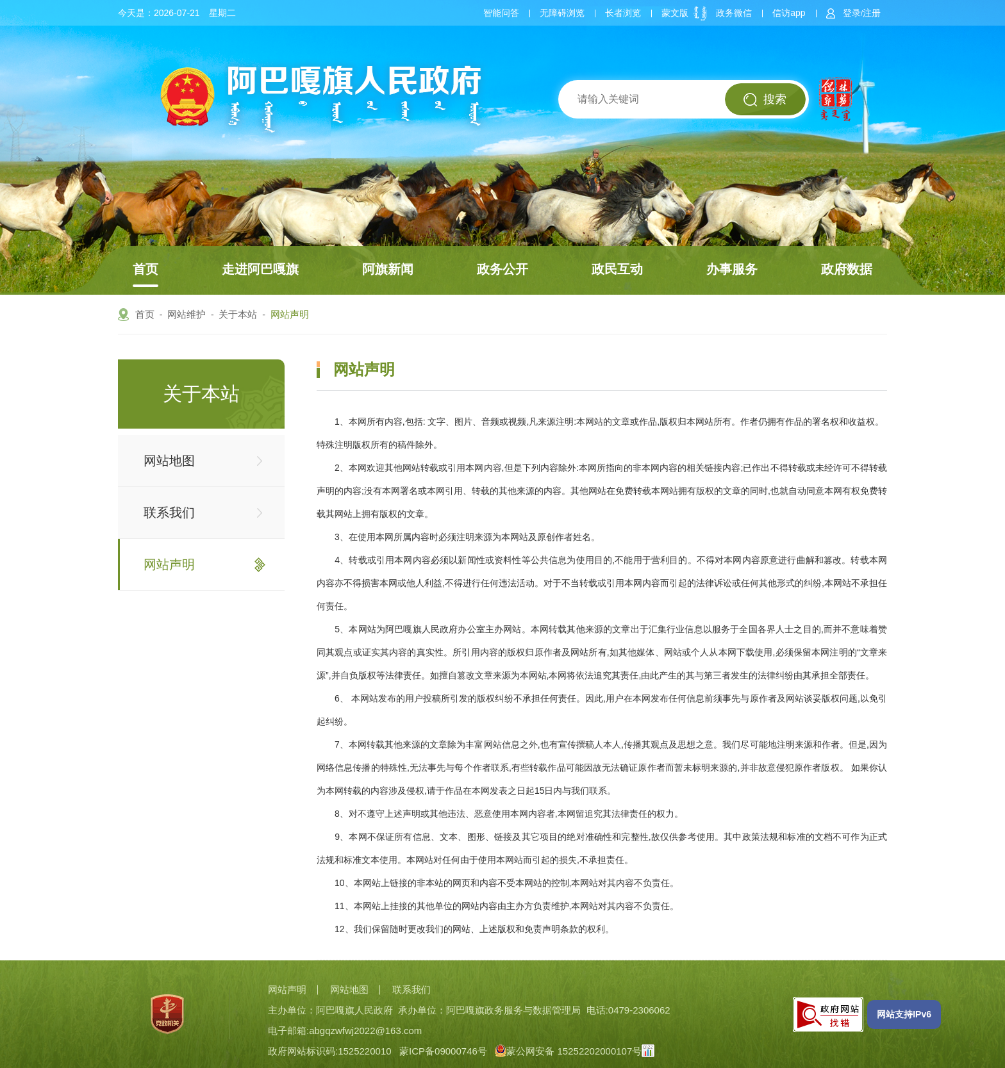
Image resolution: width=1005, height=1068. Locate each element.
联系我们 (169, 512)
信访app (788, 13)
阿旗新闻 (387, 269)
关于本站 (238, 314)
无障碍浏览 (562, 13)
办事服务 (732, 269)
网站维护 (186, 314)
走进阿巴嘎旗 (260, 269)
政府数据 (846, 269)
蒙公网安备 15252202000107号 (568, 1051)
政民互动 (617, 269)
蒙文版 (674, 13)
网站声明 (289, 314)
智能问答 (501, 13)
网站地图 (169, 461)
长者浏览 (623, 13)
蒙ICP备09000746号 (443, 1051)
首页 (145, 269)
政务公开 (502, 269)
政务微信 (734, 13)
